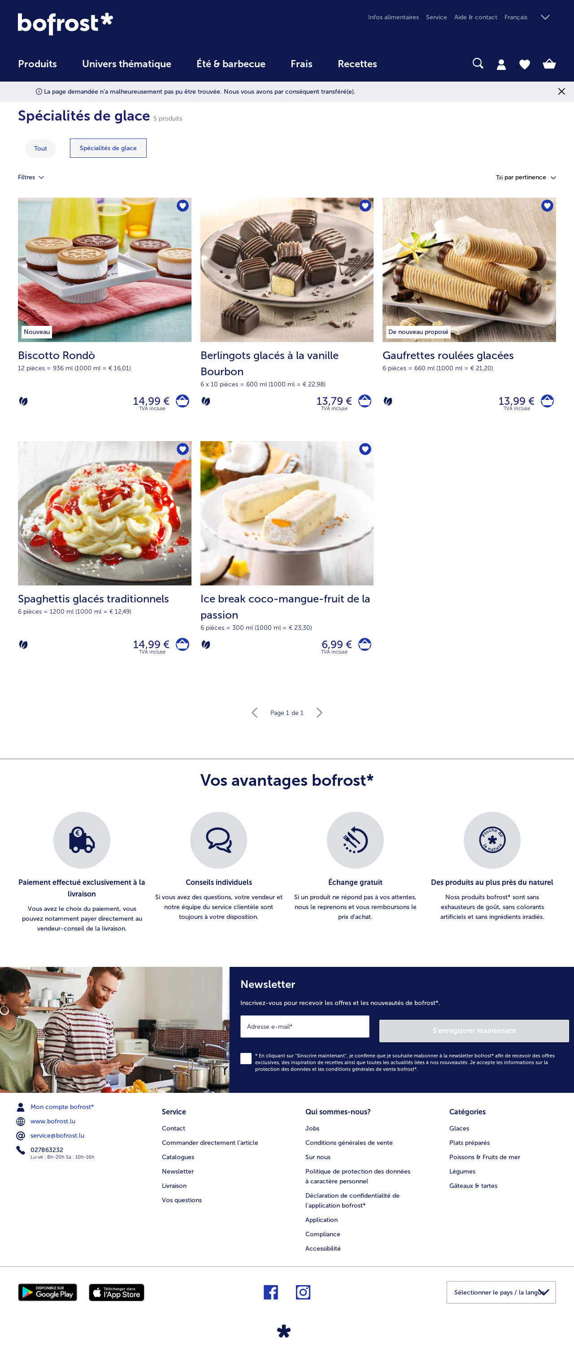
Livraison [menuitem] (174, 1187)
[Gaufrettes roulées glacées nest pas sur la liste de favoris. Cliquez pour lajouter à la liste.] (546, 207)
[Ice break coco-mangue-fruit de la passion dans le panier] (362, 650)
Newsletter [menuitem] (178, 1173)
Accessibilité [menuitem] (323, 1250)
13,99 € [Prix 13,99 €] (512, 402)
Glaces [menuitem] (459, 1130)
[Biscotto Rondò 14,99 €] (104, 321)
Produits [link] (37, 64)
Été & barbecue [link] (230, 64)
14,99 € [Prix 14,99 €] (147, 402)
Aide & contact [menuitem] (475, 17)
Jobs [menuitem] (312, 1130)
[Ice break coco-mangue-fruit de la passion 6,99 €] (287, 569)
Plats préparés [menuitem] (469, 1144)
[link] (98, 24)
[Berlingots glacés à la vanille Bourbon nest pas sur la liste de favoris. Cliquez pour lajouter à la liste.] (364, 207)
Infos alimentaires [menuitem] (393, 17)
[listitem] (81, 881)
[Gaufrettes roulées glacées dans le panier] (545, 403)
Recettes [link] (357, 64)
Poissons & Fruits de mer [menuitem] (484, 1158)
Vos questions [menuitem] (182, 1201)
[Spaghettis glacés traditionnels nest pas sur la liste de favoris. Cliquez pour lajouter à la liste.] (182, 454)
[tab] (501, 64)
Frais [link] (302, 64)
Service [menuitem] (436, 17)
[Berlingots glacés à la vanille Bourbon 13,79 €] (287, 321)
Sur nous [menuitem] (317, 1158)
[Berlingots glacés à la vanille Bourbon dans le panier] (362, 403)
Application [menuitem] (321, 1221)
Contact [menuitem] (173, 1130)
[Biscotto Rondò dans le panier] (180, 403)
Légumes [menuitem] (462, 1173)
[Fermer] (561, 92)
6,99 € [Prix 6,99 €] (332, 650)
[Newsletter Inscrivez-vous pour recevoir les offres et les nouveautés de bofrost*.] (402, 1035)
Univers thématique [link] (126, 64)
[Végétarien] (23, 403)
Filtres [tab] (36, 177)
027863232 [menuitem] (40, 1153)
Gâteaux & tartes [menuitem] (473, 1187)
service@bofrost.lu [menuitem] (51, 1139)
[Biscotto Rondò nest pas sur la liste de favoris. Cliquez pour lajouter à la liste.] (182, 207)
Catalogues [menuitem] (178, 1158)
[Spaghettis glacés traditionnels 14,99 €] (104, 569)
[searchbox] (408, 63)
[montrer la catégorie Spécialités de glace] (108, 148)
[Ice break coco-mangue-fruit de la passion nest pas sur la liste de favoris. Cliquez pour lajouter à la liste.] (364, 454)
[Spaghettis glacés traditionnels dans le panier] (180, 650)
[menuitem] (37, 68)
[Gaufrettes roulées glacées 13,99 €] (469, 321)
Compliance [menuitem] (322, 1235)
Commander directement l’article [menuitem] (210, 1144)
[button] (530, 17)
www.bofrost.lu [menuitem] (46, 1125)
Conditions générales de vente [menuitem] (349, 1144)
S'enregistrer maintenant (515, 1034)
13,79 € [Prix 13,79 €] (330, 402)
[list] (287, 881)
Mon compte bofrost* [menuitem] (56, 1110)
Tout (40, 148)
